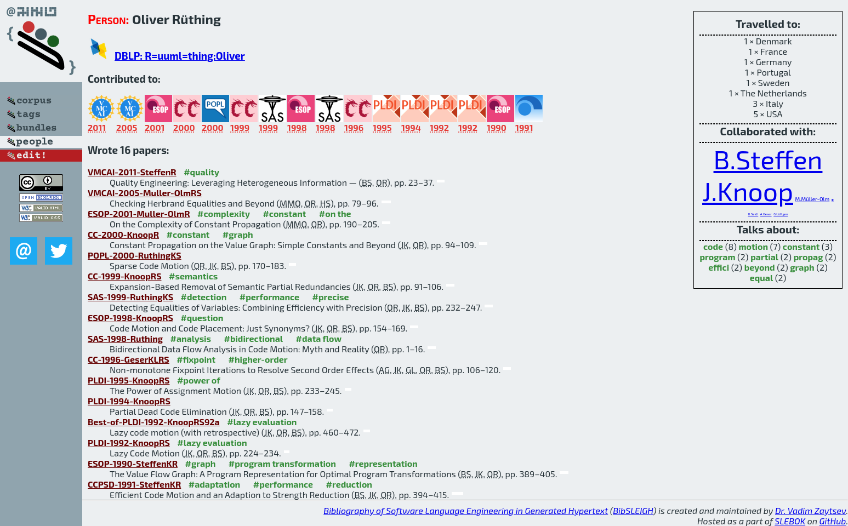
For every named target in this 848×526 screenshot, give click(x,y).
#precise (330, 296)
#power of (198, 380)
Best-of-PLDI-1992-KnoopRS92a (154, 421)
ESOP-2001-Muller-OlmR (139, 213)
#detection (204, 296)
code (713, 246)
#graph (238, 234)
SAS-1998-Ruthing (125, 338)
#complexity (223, 213)
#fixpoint (196, 359)
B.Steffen (768, 159)
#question (201, 317)
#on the (335, 213)
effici (718, 267)
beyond (759, 267)
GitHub (832, 521)
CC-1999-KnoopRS (125, 276)
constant (801, 246)
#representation (383, 463)
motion (753, 246)
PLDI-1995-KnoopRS (128, 380)
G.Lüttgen (780, 214)
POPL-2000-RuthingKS (134, 255)
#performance (269, 296)
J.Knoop (747, 191)
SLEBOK (790, 521)
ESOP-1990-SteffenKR (133, 463)
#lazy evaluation (262, 421)
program (717, 256)
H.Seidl (753, 214)
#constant (284, 213)
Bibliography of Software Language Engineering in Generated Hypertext (465, 510)
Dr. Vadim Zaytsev (810, 510)
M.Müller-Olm (812, 199)
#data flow (319, 338)
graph (802, 267)
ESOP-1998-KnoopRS (130, 317)
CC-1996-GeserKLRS (128, 359)
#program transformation (282, 463)
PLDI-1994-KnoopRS (129, 401)
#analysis (191, 338)
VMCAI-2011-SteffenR (132, 172)
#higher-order (257, 359)
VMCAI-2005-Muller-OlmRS (145, 192)
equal (761, 277)
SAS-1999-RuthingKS (130, 296)
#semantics (193, 276)
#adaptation (215, 484)
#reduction (349, 484)
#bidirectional (253, 338)
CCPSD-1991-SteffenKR (134, 484)
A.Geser (766, 214)
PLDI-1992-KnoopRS (129, 442)
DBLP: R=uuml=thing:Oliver (180, 55)
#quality (201, 172)
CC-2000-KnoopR (123, 234)
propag (808, 256)
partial (764, 256)
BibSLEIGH (633, 510)
